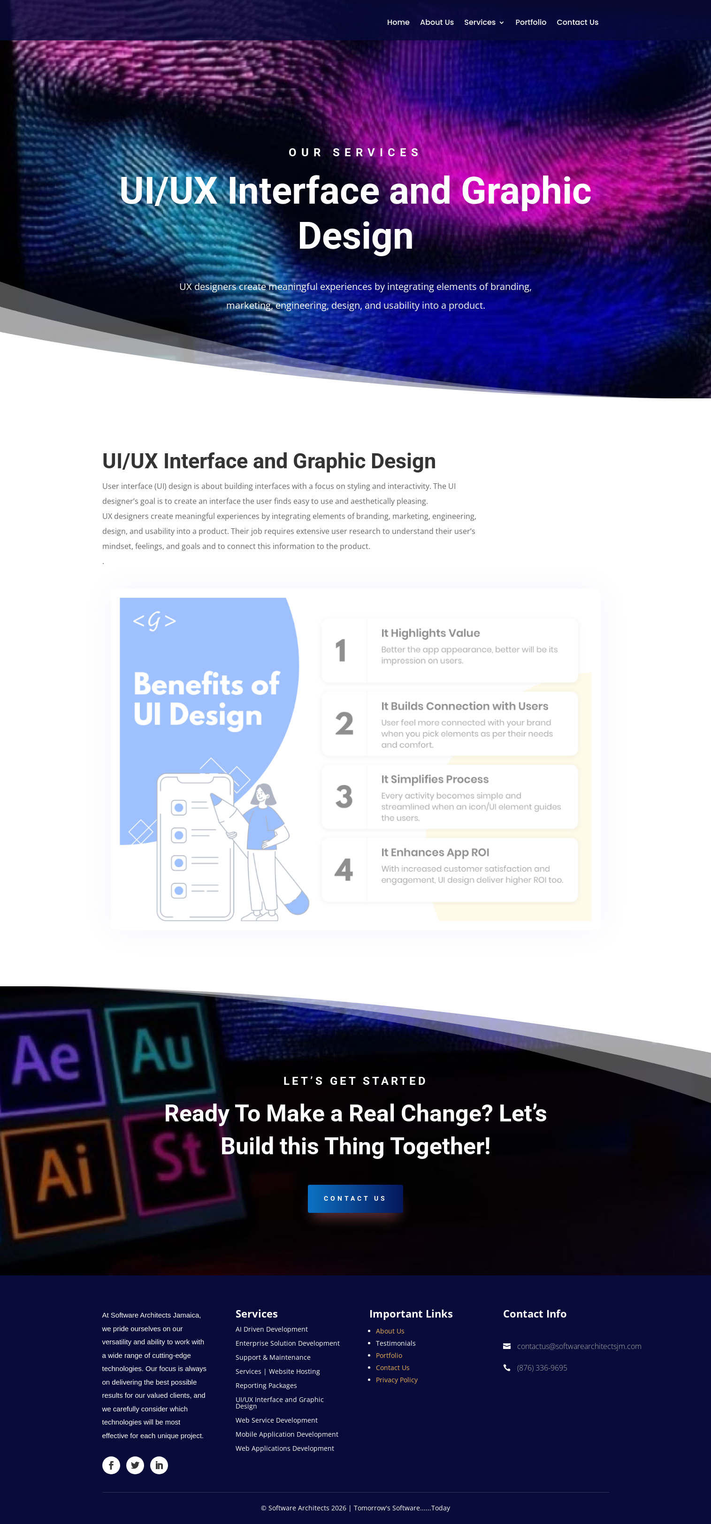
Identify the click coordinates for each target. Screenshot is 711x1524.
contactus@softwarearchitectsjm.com (579, 1346)
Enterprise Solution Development (288, 1344)
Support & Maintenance (273, 1358)
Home (398, 22)
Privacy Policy (397, 1379)
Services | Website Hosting (278, 1372)
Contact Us (577, 22)
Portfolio (530, 22)
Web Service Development (277, 1421)
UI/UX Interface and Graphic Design (280, 1403)
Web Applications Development (285, 1449)
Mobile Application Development (287, 1435)
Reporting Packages (266, 1386)
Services (480, 22)
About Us (437, 22)
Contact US (355, 1198)
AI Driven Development (272, 1330)
